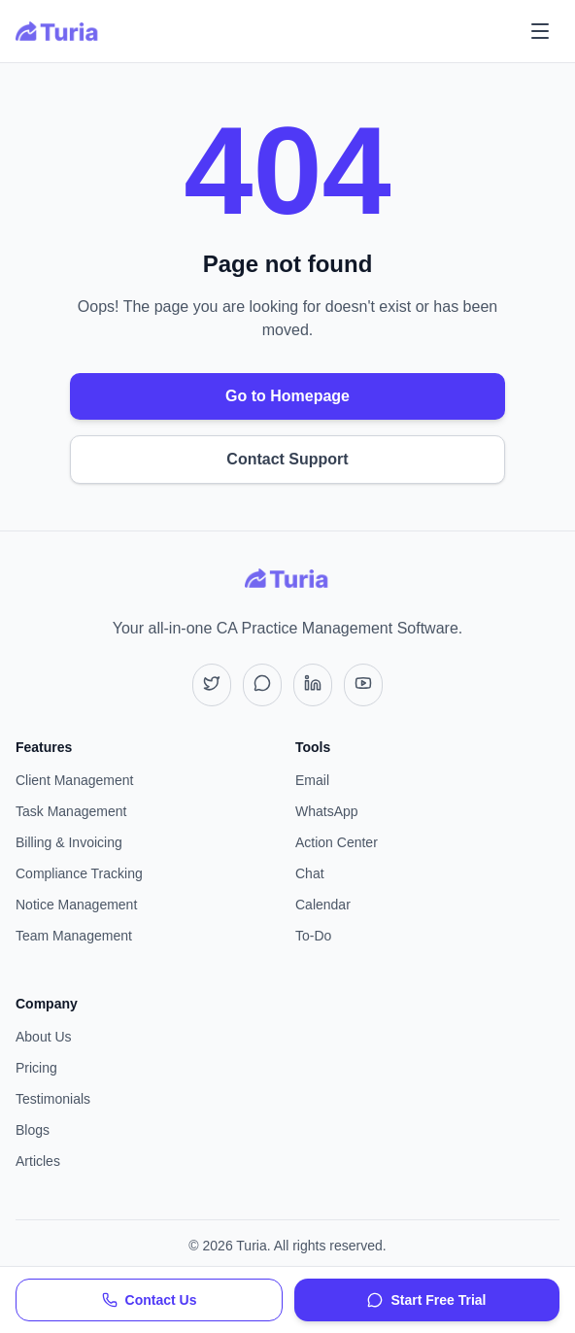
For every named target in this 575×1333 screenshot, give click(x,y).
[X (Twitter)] (211, 685)
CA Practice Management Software (337, 628)
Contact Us (149, 1300)
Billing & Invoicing (69, 842)
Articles (38, 1161)
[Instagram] (262, 685)
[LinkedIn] (312, 685)
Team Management (74, 935)
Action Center (336, 842)
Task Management (71, 811)
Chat (309, 873)
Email (312, 780)
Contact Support (287, 459)
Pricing (36, 1068)
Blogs (33, 1130)
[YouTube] (363, 685)
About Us (44, 1036)
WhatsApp (326, 811)
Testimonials (53, 1099)
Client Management (74, 780)
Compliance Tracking (79, 873)
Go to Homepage (287, 396)
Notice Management (76, 904)
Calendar (323, 904)
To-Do (313, 935)
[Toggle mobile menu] (540, 31)
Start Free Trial (426, 1300)
